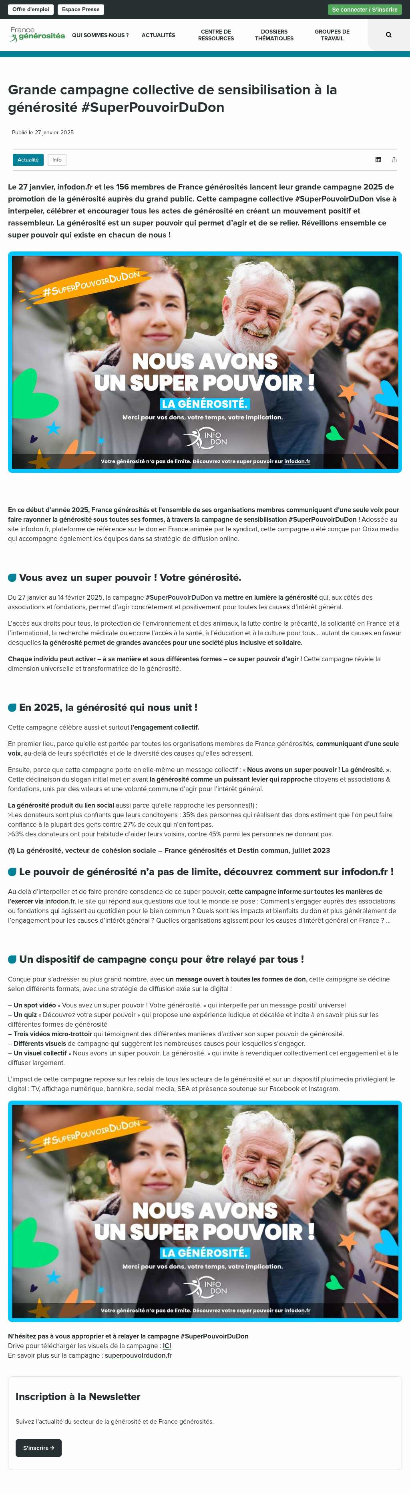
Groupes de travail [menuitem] (332, 35)
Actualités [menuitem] (158, 35)
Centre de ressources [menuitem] (216, 35)
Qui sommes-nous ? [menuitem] (100, 35)
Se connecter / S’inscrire (365, 9)
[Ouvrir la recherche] (389, 35)
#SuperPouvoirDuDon (179, 597)
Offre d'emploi (30, 9)
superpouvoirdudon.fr (138, 1355)
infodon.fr (60, 901)
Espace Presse (81, 9)
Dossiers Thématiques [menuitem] (274, 35)
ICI (167, 1346)
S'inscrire (35, 1448)
